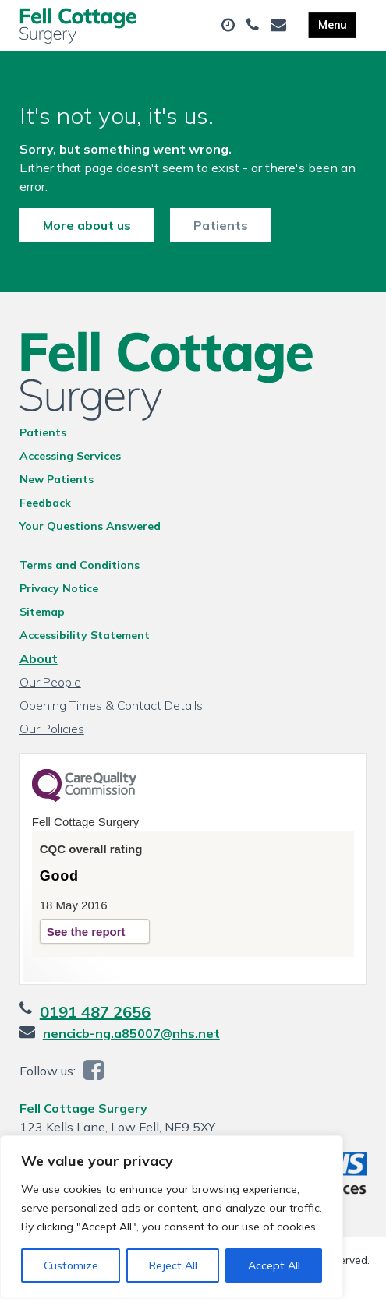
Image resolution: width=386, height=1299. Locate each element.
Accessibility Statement (84, 635)
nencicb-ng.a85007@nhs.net (131, 1033)
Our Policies (51, 728)
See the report (86, 931)
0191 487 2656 (95, 1012)
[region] (171, 1217)
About (38, 658)
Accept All (274, 1265)
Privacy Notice (58, 588)
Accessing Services (70, 456)
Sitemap (42, 612)
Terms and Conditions (79, 565)
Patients (220, 225)
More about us (87, 225)
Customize (71, 1265)
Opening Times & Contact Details (111, 705)
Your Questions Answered (90, 526)
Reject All (173, 1265)
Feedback (45, 503)
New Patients (56, 479)
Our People (50, 682)
